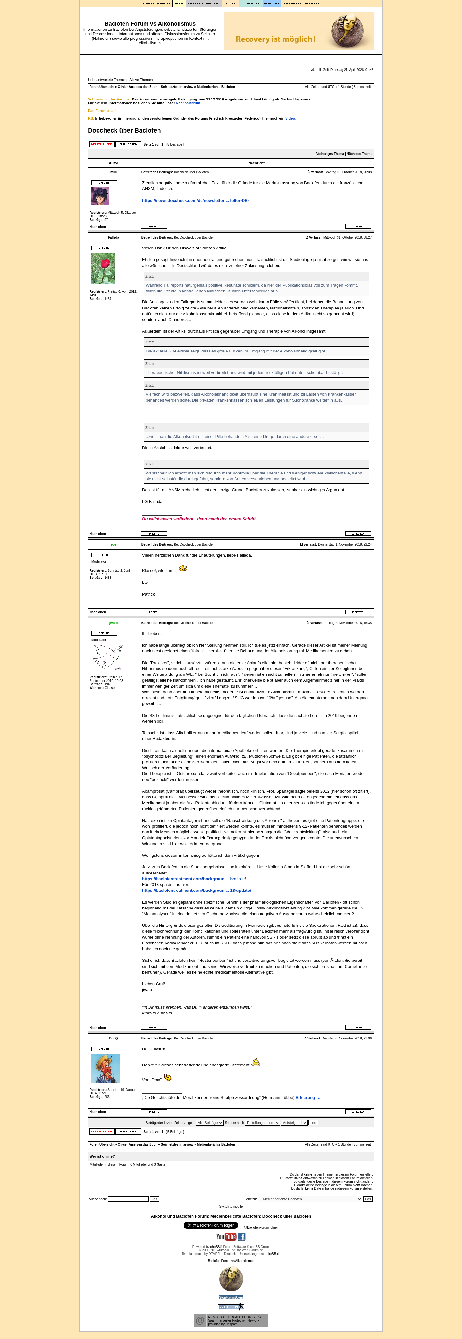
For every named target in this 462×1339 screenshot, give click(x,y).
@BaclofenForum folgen (261, 1227)
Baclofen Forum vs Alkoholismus (231, 1261)
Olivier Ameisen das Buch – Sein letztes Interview (155, 87)
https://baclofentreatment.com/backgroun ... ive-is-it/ (194, 878)
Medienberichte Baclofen (216, 87)
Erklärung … (307, 1097)
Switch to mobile (231, 1206)
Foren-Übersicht (102, 87)
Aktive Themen (141, 80)
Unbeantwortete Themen (107, 80)
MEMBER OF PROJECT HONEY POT (235, 1317)
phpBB (215, 1246)
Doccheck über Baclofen (124, 130)
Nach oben (98, 227)
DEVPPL (215, 1254)
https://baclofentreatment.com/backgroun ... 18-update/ (196, 890)
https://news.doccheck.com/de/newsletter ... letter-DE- (195, 200)
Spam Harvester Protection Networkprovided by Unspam (233, 1322)
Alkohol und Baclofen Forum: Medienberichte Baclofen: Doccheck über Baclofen (231, 1216)
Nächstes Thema (359, 154)
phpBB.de (273, 1254)
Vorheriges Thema (330, 154)
